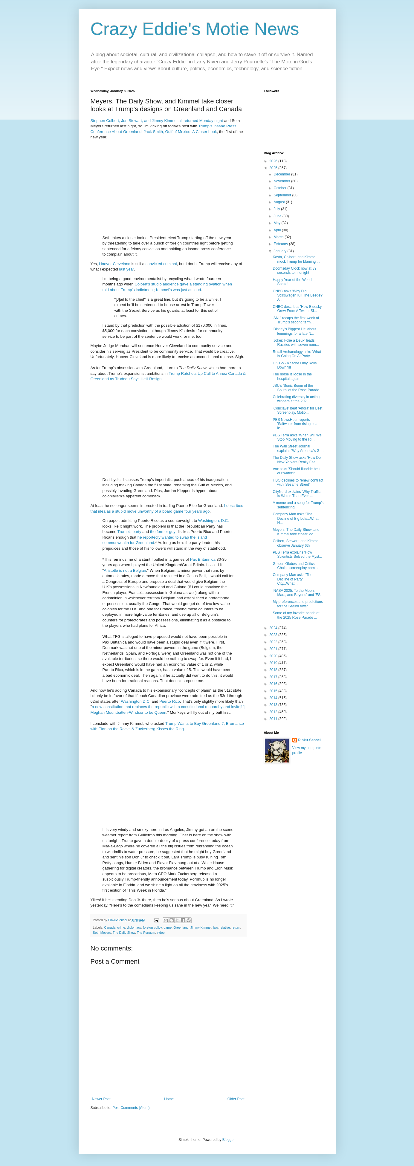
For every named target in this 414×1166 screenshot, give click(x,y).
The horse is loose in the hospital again (292, 376)
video (161, 932)
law (215, 927)
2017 (273, 677)
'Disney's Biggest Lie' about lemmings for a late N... (294, 331)
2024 (273, 628)
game (168, 927)
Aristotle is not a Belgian (125, 570)
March (279, 237)
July (277, 209)
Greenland (180, 927)
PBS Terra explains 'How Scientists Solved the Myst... (297, 554)
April (278, 230)
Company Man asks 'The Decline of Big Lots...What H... (295, 518)
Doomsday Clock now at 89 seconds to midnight (294, 270)
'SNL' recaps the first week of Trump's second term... (296, 320)
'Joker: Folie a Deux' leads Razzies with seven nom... (296, 342)
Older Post (236, 1099)
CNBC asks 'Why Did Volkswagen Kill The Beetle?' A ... (298, 295)
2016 (273, 684)
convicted (154, 264)
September (283, 195)
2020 (273, 656)
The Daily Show (124, 932)
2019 (273, 663)
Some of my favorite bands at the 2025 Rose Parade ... (296, 615)
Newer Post (101, 1099)
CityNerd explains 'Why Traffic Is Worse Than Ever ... (296, 494)
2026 (273, 161)
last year (126, 269)
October (280, 188)
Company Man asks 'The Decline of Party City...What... (292, 579)
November (282, 181)
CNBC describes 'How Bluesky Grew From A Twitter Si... (297, 309)
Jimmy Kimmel (200, 927)
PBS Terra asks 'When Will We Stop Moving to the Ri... (297, 437)
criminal (170, 264)
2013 (273, 705)
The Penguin (146, 932)
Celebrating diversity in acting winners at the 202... (296, 399)
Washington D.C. (135, 701)
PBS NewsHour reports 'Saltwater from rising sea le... (295, 424)
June (278, 216)
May (277, 223)
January (280, 251)
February (281, 244)
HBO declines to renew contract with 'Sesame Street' (298, 482)
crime (121, 927)
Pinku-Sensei (309, 740)
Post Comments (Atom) (131, 1108)
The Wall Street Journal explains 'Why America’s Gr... (298, 448)
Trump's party (129, 531)
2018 (273, 670)
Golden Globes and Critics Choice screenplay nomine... (297, 566)
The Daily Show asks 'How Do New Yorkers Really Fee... (296, 460)
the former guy (162, 531)
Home (169, 1099)
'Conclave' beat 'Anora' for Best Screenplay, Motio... (297, 410)
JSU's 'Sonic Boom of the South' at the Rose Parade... (297, 387)
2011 (273, 719)
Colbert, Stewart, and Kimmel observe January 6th (296, 543)
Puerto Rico (169, 701)
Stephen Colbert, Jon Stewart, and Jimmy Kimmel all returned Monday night (157, 120)
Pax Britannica (203, 559)
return (236, 927)
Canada (109, 927)
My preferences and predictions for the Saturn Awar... (298, 604)
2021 (273, 649)
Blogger (228, 1140)
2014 (273, 698)
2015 (273, 691)
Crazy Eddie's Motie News (195, 29)
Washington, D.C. (213, 520)
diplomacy (134, 927)
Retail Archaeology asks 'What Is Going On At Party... (297, 354)
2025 (273, 168)
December (282, 174)
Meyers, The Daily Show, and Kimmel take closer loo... (296, 532)
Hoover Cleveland (114, 264)
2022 (273, 642)
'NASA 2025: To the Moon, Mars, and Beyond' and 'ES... (298, 593)
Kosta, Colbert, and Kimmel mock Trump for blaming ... (296, 259)
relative (224, 927)
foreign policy (152, 927)
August (280, 202)
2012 (273, 712)
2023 (273, 635)
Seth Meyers (102, 932)
